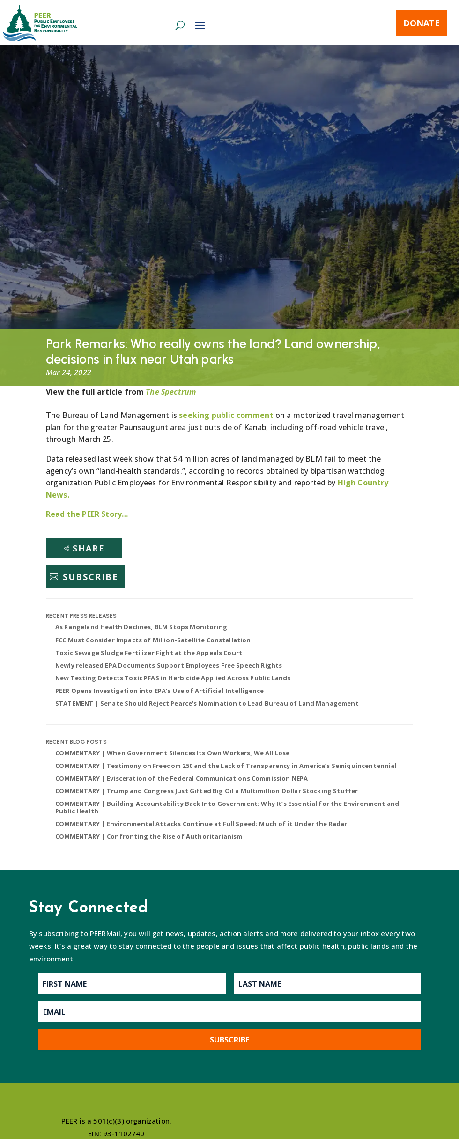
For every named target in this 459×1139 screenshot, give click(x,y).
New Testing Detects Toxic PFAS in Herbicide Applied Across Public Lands (172, 678)
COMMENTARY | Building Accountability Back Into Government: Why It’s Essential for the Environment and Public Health (227, 807)
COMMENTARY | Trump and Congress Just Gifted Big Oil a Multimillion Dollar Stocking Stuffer (206, 791)
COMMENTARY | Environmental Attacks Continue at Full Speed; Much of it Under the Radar (201, 823)
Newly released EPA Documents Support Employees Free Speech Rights (168, 665)
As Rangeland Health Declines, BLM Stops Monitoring (141, 627)
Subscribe (90, 576)
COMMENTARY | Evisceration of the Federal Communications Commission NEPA (181, 778)
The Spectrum (171, 392)
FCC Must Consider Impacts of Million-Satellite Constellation (153, 640)
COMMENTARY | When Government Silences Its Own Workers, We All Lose (172, 753)
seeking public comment (226, 415)
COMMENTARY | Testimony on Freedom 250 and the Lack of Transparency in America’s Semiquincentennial (226, 765)
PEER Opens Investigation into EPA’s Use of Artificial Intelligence (159, 690)
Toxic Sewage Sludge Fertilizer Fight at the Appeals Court (148, 652)
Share (89, 548)
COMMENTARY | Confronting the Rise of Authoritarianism (148, 836)
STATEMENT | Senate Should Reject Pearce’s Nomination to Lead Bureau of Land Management (207, 703)
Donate (421, 23)
